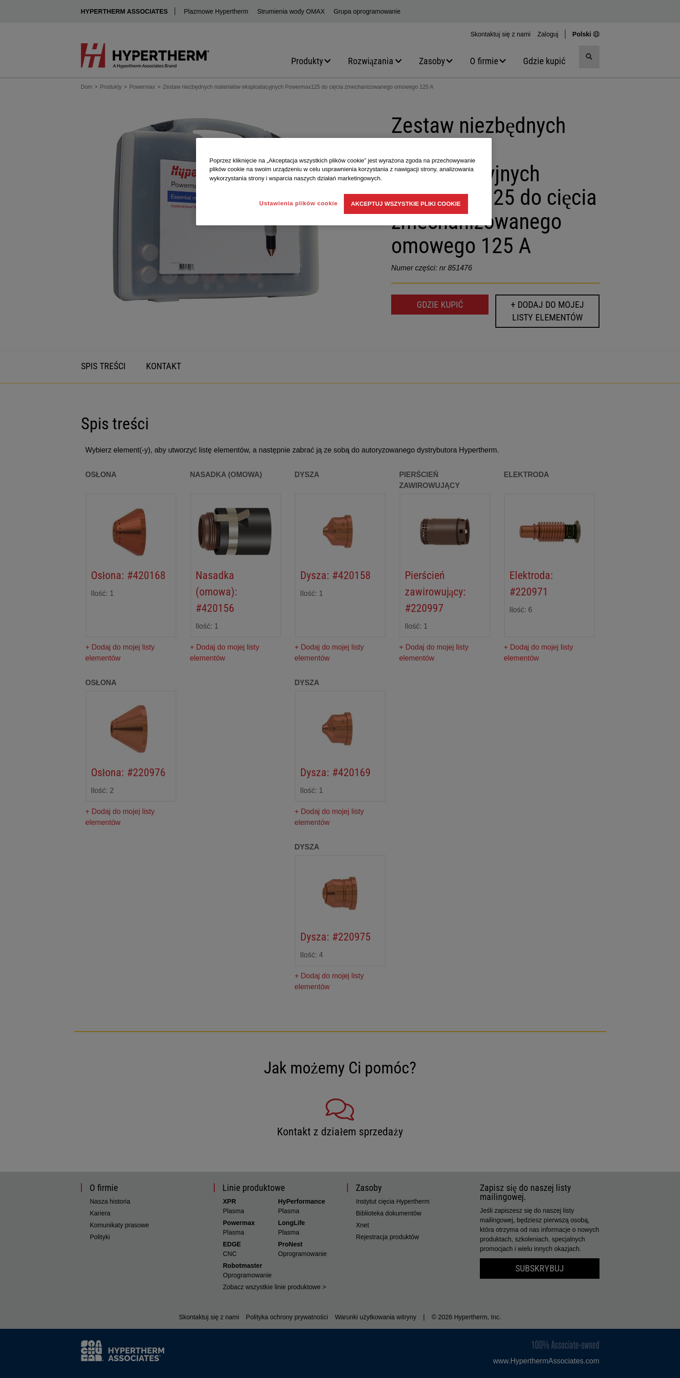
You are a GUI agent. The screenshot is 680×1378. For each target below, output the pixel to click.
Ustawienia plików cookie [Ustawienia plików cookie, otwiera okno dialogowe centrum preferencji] (298, 203)
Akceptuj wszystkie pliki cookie (406, 203)
